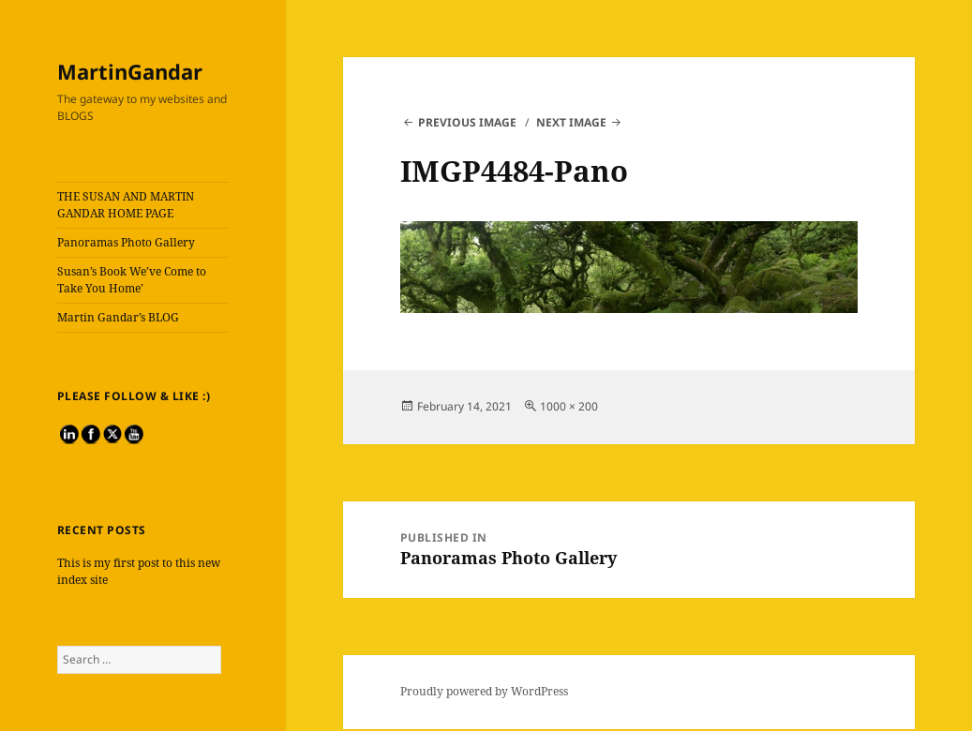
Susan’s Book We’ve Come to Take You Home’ (131, 279)
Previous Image (467, 122)
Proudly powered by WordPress (484, 691)
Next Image (571, 122)
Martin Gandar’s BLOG (118, 317)
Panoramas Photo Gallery (126, 242)
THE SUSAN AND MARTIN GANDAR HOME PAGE (125, 204)
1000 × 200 (569, 406)
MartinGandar (129, 71)
